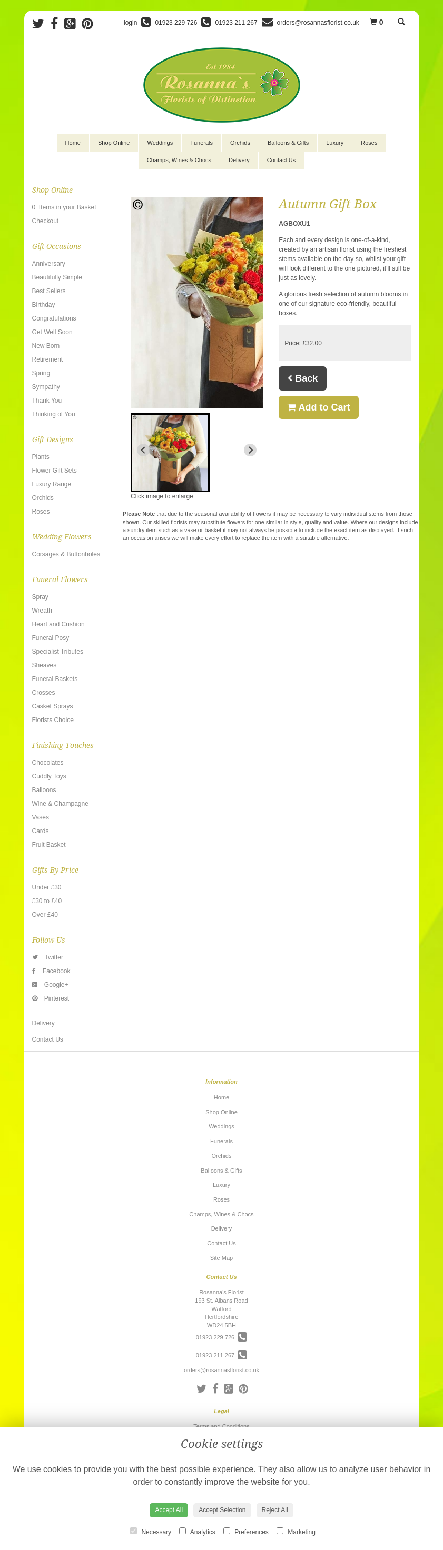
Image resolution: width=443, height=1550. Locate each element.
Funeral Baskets (55, 679)
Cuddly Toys (49, 776)
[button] (170, 452)
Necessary (150, 1531)
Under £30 (47, 887)
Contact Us (281, 160)
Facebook (51, 971)
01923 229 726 (222, 1337)
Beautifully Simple (57, 277)
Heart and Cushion (58, 624)
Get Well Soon (52, 332)
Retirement (47, 359)
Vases (40, 817)
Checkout (45, 221)
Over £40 (45, 914)
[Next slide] (250, 450)
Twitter (47, 957)
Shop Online (114, 142)
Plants (41, 457)
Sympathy (46, 387)
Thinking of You (53, 414)
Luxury (334, 142)
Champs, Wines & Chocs (179, 160)
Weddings (160, 142)
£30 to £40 (47, 901)
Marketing (296, 1531)
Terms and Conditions (221, 1426)
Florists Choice (53, 720)
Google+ (50, 984)
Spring (41, 373)
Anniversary (48, 263)
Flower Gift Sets (54, 470)
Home (73, 142)
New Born (46, 345)
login (130, 22)
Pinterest (51, 998)
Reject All (275, 1510)
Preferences (246, 1531)
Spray (40, 597)
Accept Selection (222, 1510)
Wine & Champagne (60, 803)
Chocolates (48, 762)
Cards (40, 831)
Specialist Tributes (57, 651)
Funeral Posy (51, 638)
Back (303, 378)
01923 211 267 (222, 1355)
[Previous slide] (143, 450)
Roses (369, 142)
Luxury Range (52, 484)
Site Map (221, 1258)
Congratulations (54, 318)
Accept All (169, 1510)
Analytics (197, 1531)
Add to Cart (318, 407)
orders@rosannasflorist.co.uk (221, 1370)
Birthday (43, 304)
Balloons (44, 790)
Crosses (43, 692)
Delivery (239, 160)
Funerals (201, 142)
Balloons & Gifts (288, 142)
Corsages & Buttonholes (66, 554)
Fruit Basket (49, 844)
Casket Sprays (52, 706)
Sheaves (44, 665)
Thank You (47, 400)
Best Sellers (49, 291)
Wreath (42, 610)
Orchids (240, 142)
